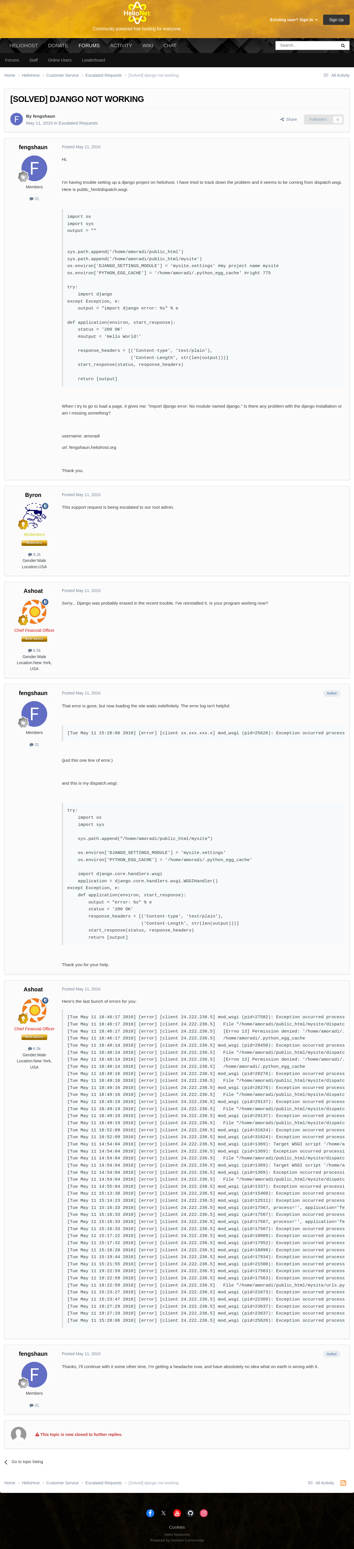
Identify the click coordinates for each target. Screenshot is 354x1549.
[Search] (292, 45)
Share (288, 119)
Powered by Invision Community (177, 1540)
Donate (58, 45)
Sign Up (336, 19)
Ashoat (33, 591)
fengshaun (44, 116)
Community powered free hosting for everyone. (137, 28)
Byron (33, 495)
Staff (33, 60)
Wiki (148, 45)
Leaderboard (93, 60)
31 (34, 198)
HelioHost (23, 45)
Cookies (177, 1527)
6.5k (34, 650)
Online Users (60, 60)
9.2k (34, 554)
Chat (169, 45)
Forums (89, 48)
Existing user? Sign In (294, 19)
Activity (121, 45)
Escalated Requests (78, 123)
